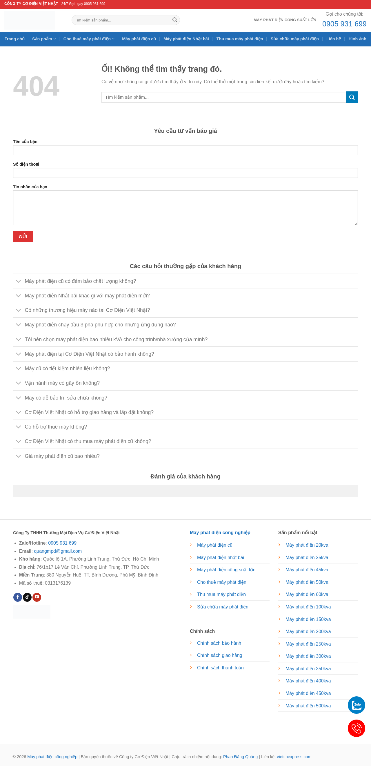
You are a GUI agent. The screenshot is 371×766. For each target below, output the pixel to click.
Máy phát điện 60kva (306, 594)
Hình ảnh (357, 39)
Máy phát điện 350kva (308, 668)
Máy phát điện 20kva (306, 545)
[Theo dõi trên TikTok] (27, 597)
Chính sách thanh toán (220, 667)
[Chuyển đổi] (18, 281)
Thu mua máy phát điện (240, 39)
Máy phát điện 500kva (308, 705)
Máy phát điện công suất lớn (285, 20)
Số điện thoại (185, 172)
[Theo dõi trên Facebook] (17, 597)
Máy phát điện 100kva (308, 606)
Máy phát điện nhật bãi (220, 557)
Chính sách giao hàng (219, 655)
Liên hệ (333, 39)
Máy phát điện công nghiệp (52, 756)
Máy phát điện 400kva (308, 680)
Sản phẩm (44, 38)
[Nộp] (175, 20)
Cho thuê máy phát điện (88, 38)
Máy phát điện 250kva (308, 644)
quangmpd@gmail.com (58, 551)
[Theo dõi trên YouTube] (36, 597)
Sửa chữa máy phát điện (295, 39)
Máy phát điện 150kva (308, 619)
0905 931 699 (344, 24)
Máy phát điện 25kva (306, 557)
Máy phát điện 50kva (306, 582)
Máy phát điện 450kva (308, 693)
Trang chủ (15, 39)
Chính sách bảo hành (219, 643)
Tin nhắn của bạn (185, 207)
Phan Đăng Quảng (240, 756)
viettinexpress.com (294, 756)
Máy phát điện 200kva (308, 631)
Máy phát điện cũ (139, 39)
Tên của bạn (185, 149)
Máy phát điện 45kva (306, 569)
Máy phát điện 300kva (308, 656)
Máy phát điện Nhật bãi (186, 39)
